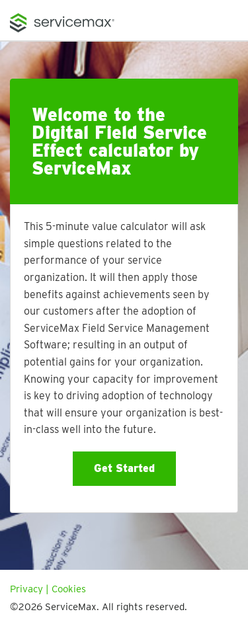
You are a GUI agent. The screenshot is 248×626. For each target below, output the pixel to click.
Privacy (26, 589)
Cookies (69, 589)
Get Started (124, 468)
